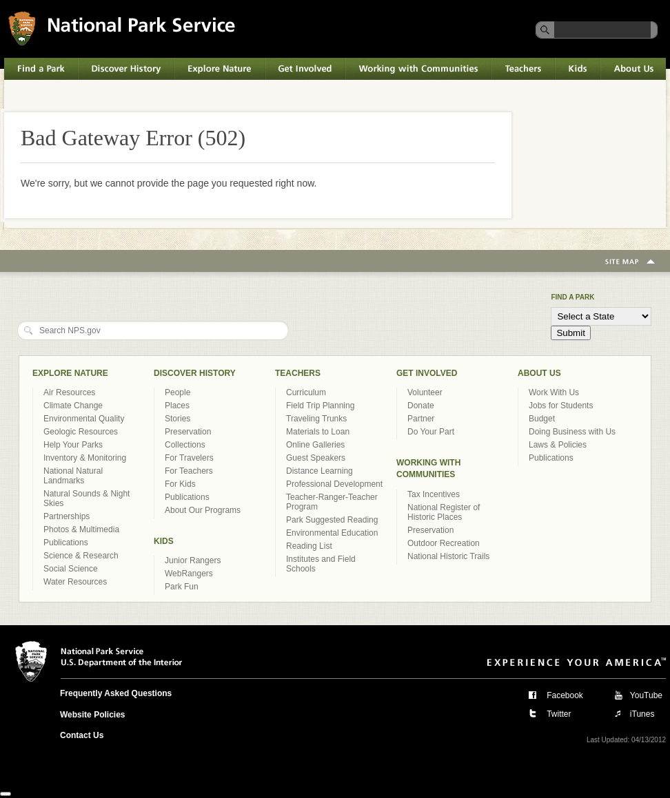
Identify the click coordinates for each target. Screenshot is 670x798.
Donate (420, 405)
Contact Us (81, 735)
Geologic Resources (80, 432)
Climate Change (73, 405)
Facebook (565, 695)
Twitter (559, 714)
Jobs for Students (561, 405)
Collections (185, 445)
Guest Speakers (315, 458)
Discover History (126, 69)
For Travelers (189, 458)
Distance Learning (319, 471)
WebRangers (189, 573)
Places (177, 405)
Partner (420, 418)
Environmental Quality (83, 418)
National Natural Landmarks (73, 475)
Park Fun (182, 586)
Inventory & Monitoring (84, 458)
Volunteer (425, 392)
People (177, 392)
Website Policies (92, 715)
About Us (633, 69)
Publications (65, 542)
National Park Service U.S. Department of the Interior (121, 27)
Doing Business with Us (572, 432)
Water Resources (75, 582)
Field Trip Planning (320, 405)
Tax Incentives (433, 494)
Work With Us (554, 392)
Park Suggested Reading (332, 520)
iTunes (642, 714)
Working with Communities (418, 69)
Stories (177, 418)
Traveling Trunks (316, 418)
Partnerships (66, 516)
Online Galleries (315, 445)
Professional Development (334, 484)
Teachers (523, 69)
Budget (542, 418)
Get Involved (305, 69)
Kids (577, 69)
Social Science (70, 569)
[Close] (5, 794)
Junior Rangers (193, 560)
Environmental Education (332, 533)
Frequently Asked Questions (116, 693)
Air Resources (69, 392)
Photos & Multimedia (81, 529)
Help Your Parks (73, 445)
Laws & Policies (558, 445)
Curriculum (306, 392)
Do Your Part (430, 432)
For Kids (180, 484)
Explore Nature (219, 69)
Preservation (188, 432)
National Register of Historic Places (443, 512)
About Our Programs (203, 510)
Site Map (630, 262)
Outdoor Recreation (443, 543)
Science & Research (81, 555)
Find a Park (41, 69)
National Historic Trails (448, 556)
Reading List (309, 546)
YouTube (646, 695)
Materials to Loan (317, 432)
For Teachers (189, 471)
